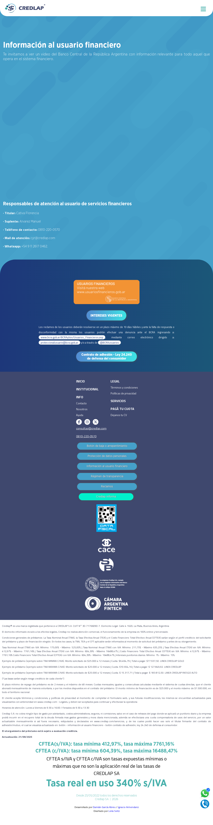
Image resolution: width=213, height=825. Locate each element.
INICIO (80, 381)
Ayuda (79, 415)
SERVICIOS (118, 400)
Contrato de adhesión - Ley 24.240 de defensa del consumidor (106, 356)
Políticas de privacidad (123, 393)
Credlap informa (106, 496)
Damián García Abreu (104, 807)
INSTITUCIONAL (87, 389)
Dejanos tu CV (119, 415)
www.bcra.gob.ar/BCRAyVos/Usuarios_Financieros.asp (72, 337)
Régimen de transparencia (107, 476)
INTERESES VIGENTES (106, 315)
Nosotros (81, 409)
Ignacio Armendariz (128, 807)
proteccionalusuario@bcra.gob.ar (59, 343)
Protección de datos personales (107, 456)
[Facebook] (79, 422)
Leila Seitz (114, 811)
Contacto (81, 403)
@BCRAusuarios (109, 343)
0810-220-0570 (86, 436)
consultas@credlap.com (91, 428)
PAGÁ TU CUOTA (122, 408)
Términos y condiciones (124, 387)
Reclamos (107, 486)
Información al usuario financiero (107, 466)
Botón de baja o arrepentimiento (107, 446)
